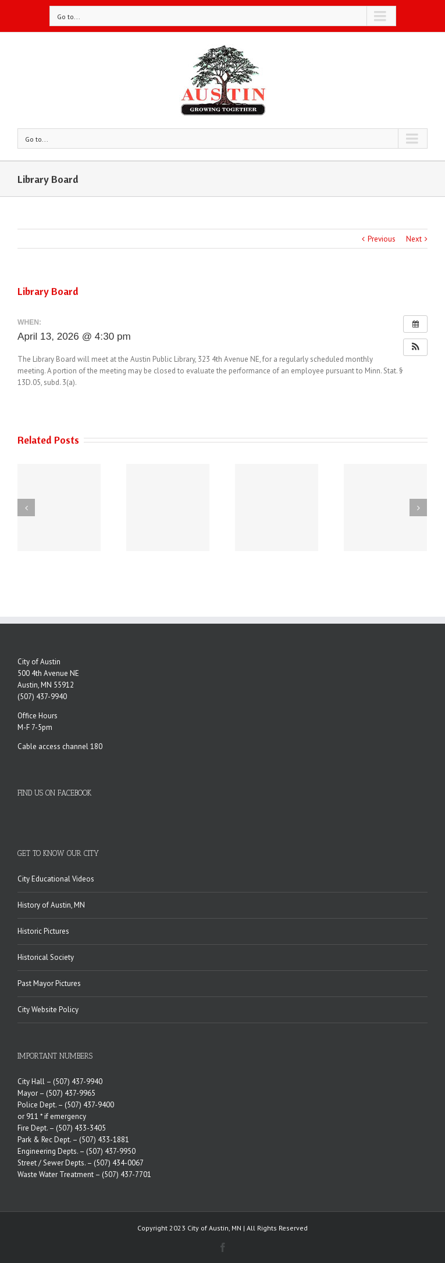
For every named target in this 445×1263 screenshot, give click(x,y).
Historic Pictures (43, 931)
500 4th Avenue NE (48, 673)
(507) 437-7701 (126, 1174)
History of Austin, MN (51, 905)
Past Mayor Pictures (49, 983)
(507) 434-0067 (119, 1163)
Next (414, 239)
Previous (382, 239)
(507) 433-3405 (81, 1128)
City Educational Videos (55, 879)
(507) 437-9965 (70, 1093)
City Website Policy (48, 1009)
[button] (415, 347)
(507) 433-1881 (104, 1140)
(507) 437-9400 (89, 1105)
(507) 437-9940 (42, 696)
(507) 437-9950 (111, 1151)
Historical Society (45, 957)
